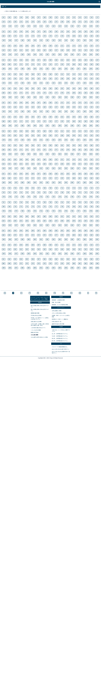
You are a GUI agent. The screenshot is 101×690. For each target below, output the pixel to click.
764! (80, 202)
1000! (97, 267)
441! (41, 111)
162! (68, 31)
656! (33, 173)
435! (4, 111)
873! (33, 235)
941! (41, 253)
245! (66, 54)
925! (45, 249)
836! (10, 225)
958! (45, 259)
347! (79, 83)
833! (91, 220)
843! (54, 225)
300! (97, 68)
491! (41, 125)
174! (39, 36)
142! (47, 26)
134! (97, 21)
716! (91, 188)
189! (29, 40)
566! (91, 145)
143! (54, 26)
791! (41, 211)
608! (45, 159)
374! (39, 92)
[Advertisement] (23, 280)
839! (29, 225)
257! (39, 60)
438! (22, 111)
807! (39, 216)
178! (62, 36)
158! (45, 31)
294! (60, 68)
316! (91, 74)
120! (15, 21)
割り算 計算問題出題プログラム (60, 340)
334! (97, 78)
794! (60, 211)
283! (91, 64)
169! (9, 36)
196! (72, 40)
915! (86, 245)
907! (39, 245)
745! (66, 196)
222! (27, 50)
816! (91, 216)
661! (62, 173)
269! (9, 64)
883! (91, 235)
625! (45, 164)
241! (41, 54)
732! (86, 192)
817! (97, 216)
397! (79, 97)
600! (97, 154)
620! (15, 164)
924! (39, 249)
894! (60, 239)
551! (4, 145)
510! (56, 131)
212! (68, 45)
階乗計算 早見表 (34, 332)
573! (33, 149)
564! (80, 145)
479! (68, 121)
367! (97, 88)
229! (68, 50)
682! (86, 178)
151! (4, 31)
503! (15, 131)
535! (4, 139)
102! (9, 17)
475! (45, 121)
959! (50, 259)
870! (15, 235)
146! (72, 26)
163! (74, 31)
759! (50, 202)
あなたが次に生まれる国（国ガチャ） (61, 349)
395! (66, 97)
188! (22, 40)
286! (10, 68)
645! (66, 168)
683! (91, 178)
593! (54, 154)
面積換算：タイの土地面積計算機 (60, 304)
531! (80, 135)
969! (9, 263)
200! (97, 40)
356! (33, 88)
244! (60, 54)
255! (27, 60)
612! (68, 159)
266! (91, 60)
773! (33, 206)
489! (29, 125)
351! (4, 88)
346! (72, 83)
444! (60, 111)
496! (72, 125)
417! (97, 102)
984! (97, 263)
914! (80, 245)
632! (86, 164)
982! (86, 263)
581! (80, 149)
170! (15, 36)
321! (21, 78)
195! (66, 40)
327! (56, 78)
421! (21, 107)
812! (68, 216)
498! (85, 125)
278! (62, 64)
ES (21, 293)
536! (10, 139)
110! (56, 17)
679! (68, 178)
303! (15, 74)
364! (80, 88)
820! (15, 220)
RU (71, 293)
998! (85, 267)
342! (47, 83)
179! (68, 36)
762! (68, 202)
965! (86, 259)
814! (80, 216)
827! (56, 220)
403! (15, 102)
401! (4, 102)
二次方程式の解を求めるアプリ (38, 327)
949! (91, 253)
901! (4, 245)
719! (9, 192)
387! (16, 97)
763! (74, 202)
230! (74, 50)
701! (4, 188)
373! (33, 92)
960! (56, 259)
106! (33, 17)
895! (66, 239)
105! (27, 17)
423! (33, 107)
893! (54, 239)
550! (97, 139)
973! (33, 263)
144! (60, 26)
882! (86, 235)
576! (50, 149)
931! (80, 249)
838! (22, 225)
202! (9, 45)
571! (21, 149)
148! (85, 26)
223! (33, 50)
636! (10, 168)
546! (72, 139)
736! (10, 196)
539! (29, 139)
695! (66, 182)
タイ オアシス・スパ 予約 (39, 298)
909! (50, 245)
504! (21, 131)
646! (72, 168)
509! (50, 131)
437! (16, 111)
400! (97, 97)
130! (74, 21)
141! (41, 26)
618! (4, 164)
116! (91, 17)
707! (39, 188)
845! (66, 225)
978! (62, 263)
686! (10, 182)
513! (74, 131)
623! (33, 164)
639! (29, 168)
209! (50, 45)
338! (22, 83)
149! (91, 26)
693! (54, 182)
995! (66, 267)
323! (33, 78)
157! (39, 31)
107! (39, 17)
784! (97, 206)
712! (68, 188)
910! (56, 245)
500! (97, 125)
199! (91, 40)
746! (72, 196)
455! (27, 117)
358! (45, 88)
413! (74, 102)
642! (47, 168)
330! (74, 78)
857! (39, 230)
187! (16, 40)
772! (27, 206)
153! (15, 31)
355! (27, 88)
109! (50, 17)
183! (91, 36)
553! (15, 145)
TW (55, 293)
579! (68, 149)
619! (9, 164)
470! (15, 121)
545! (66, 139)
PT (29, 293)
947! (79, 253)
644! (60, 168)
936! (10, 253)
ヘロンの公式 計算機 (36, 330)
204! (21, 45)
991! (41, 267)
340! (35, 83)
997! (79, 267)
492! (47, 125)
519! (9, 135)
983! (91, 263)
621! (21, 164)
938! (22, 253)
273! (33, 64)
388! (22, 97)
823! (33, 220)
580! (74, 149)
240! (35, 54)
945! (66, 253)
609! (50, 159)
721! (21, 192)
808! (45, 216)
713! (74, 188)
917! (97, 245)
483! (91, 121)
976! (50, 263)
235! (4, 54)
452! (9, 117)
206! (33, 45)
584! (97, 149)
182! (86, 36)
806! (33, 216)
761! (62, 202)
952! (9, 259)
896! (72, 239)
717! (97, 188)
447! (79, 111)
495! (66, 125)
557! (39, 145)
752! (9, 202)
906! (33, 245)
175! (45, 36)
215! (86, 45)
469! (9, 121)
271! (21, 64)
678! (62, 178)
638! (22, 168)
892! (47, 239)
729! (68, 192)
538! (22, 139)
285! (4, 68)
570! (15, 149)
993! (54, 267)
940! (35, 253)
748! (85, 196)
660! (56, 173)
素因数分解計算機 (35, 313)
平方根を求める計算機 (36, 315)
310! (56, 74)
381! (80, 92)
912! (68, 245)
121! (21, 21)
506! (33, 131)
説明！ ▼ (4, 6)
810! (56, 216)
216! (91, 45)
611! (62, 159)
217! (97, 45)
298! (85, 68)
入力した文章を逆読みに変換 (59, 313)
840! (35, 225)
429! (68, 107)
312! (68, 74)
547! (79, 139)
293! (54, 68)
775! (45, 206)
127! (56, 21)
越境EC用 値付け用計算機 (58, 324)
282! (86, 64)
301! (4, 74)
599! (91, 154)
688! (22, 182)
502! (9, 131)
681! (80, 178)
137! (16, 26)
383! (91, 92)
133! (91, 21)
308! (45, 74)
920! (15, 249)
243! (54, 54)
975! (45, 263)
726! (50, 192)
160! (56, 31)
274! (39, 64)
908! (45, 245)
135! (4, 26)
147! (79, 26)
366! (91, 88)
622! (27, 164)
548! (85, 139)
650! (97, 168)
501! (4, 131)
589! (29, 154)
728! (62, 192)
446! (72, 111)
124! (39, 21)
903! (15, 245)
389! (29, 97)
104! (21, 17)
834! (97, 220)
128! (62, 21)
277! (56, 64)
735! (4, 196)
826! (50, 220)
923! (33, 249)
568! (4, 149)
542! (47, 139)
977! (56, 263)
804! (21, 216)
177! (56, 36)
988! (22, 267)
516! (91, 131)
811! (62, 216)
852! (9, 230)
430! (74, 107)
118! (4, 21)
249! (91, 54)
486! (10, 125)
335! (4, 83)
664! (80, 173)
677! (56, 178)
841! (41, 225)
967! (97, 259)
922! (27, 249)
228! (62, 50)
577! (56, 149)
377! (56, 92)
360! (56, 88)
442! (47, 111)
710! (56, 188)
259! (50, 60)
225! (45, 50)
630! (74, 164)
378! (62, 92)
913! (74, 245)
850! (97, 225)
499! (91, 125)
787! (16, 211)
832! (86, 220)
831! (80, 220)
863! (74, 230)
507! (39, 131)
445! (66, 111)
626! (50, 164)
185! (4, 40)
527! (56, 135)
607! (39, 159)
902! (9, 245)
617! (97, 159)
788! (22, 211)
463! (74, 117)
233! (91, 50)
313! (74, 74)
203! (15, 45)
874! (39, 235)
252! (9, 60)
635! (4, 168)
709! (50, 188)
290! (35, 68)
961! (62, 259)
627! (56, 164)
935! (4, 253)
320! (15, 78)
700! (97, 182)
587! (16, 154)
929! (68, 249)
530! (74, 135)
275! (45, 64)
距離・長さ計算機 (56, 302)
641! (41, 168)
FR (38, 293)
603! (15, 159)
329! (68, 78)
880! (74, 235)
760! (56, 202)
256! (33, 60)
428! (62, 107)
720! (15, 192)
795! (66, 211)
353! (15, 88)
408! (45, 102)
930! (74, 249)
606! (33, 159)
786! (10, 211)
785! (4, 211)
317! (97, 74)
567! (97, 145)
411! (62, 102)
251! (4, 60)
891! (41, 239)
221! (21, 50)
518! (4, 135)
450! (97, 111)
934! (97, 249)
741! (41, 196)
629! (68, 164)
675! (45, 178)
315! (86, 74)
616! (91, 159)
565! (86, 145)
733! (91, 192)
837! (16, 225)
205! (27, 45)
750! (97, 196)
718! (4, 192)
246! (72, 54)
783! (91, 206)
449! (91, 111)
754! (21, 202)
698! (85, 182)
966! (91, 259)
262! (68, 60)
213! (74, 45)
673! (33, 178)
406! (33, 102)
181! (80, 36)
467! (97, 117)
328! (62, 78)
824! (39, 220)
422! (27, 107)
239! (29, 54)
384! (97, 92)
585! (4, 154)
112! (68, 17)
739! (29, 196)
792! (47, 211)
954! (21, 259)
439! (29, 111)
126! (50, 21)
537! (16, 139)
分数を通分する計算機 (36, 321)
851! (4, 230)
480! (74, 121)
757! (39, 202)
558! (45, 145)
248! (85, 54)
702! (9, 188)
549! (91, 139)
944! (60, 253)
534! (97, 135)
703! (15, 188)
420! (15, 107)
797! (79, 211)
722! (27, 192)
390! (35, 97)
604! (21, 159)
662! (68, 173)
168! (4, 36)
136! (10, 26)
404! (21, 102)
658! (45, 173)
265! (86, 60)
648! (85, 168)
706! (33, 188)
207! (39, 45)
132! (86, 21)
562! (68, 145)
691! (41, 182)
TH (63, 293)
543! (54, 139)
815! (86, 216)
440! (35, 111)
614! (80, 159)
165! (86, 31)
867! (97, 230)
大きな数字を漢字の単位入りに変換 (39, 337)
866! (91, 230)
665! (86, 173)
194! (60, 40)
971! (21, 263)
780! (74, 206)
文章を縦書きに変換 (56, 310)
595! (66, 154)
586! (10, 154)
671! (21, 178)
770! (15, 206)
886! (10, 239)
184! (97, 36)
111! (62, 17)
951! (4, 259)
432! (86, 107)
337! (16, 83)
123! (33, 21)
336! (10, 83)
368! (4, 92)
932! (86, 249)
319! (9, 78)
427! (56, 107)
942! (47, 253)
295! (66, 68)
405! (27, 102)
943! (54, 253)
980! (74, 263)
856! (33, 230)
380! (74, 92)
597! (79, 154)
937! (16, 253)
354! (21, 88)
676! (50, 178)
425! (45, 107)
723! (33, 192)
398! (85, 97)
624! (39, 164)
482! (86, 121)
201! (4, 45)
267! (97, 60)
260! (56, 60)
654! (21, 173)
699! (91, 182)
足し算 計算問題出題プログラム (60, 333)
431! (80, 107)
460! (56, 117)
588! (22, 154)
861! (62, 230)
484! (97, 121)
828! (62, 220)
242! (47, 54)
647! (79, 168)
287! (16, 68)
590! (35, 154)
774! (39, 206)
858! (45, 230)
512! (68, 131)
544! (60, 139)
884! (97, 235)
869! (9, 235)
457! (39, 117)
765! (86, 202)
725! (45, 192)
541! (41, 139)
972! (27, 263)
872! (27, 235)
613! (74, 159)
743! (54, 196)
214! (80, 45)
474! (39, 121)
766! (91, 202)
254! (21, 60)
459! (50, 117)
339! (29, 83)
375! (45, 92)
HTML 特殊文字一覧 (56, 321)
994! (60, 267)
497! (79, 125)
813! (74, 216)
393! (54, 97)
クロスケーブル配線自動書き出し (60, 346)
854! (21, 230)
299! (91, 68)
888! (22, 239)
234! (97, 50)
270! (15, 64)
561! (62, 145)
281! (80, 64)
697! (79, 182)
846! (72, 225)
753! (15, 202)
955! (27, 259)
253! (15, 60)
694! (60, 182)
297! (79, 68)
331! (80, 78)
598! (85, 154)
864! (80, 230)
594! (60, 154)
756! (33, 202)
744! (60, 196)
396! (72, 97)
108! (45, 17)
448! (85, 111)
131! (80, 21)
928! (62, 249)
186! (10, 40)
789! (29, 211)
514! (80, 131)
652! (9, 173)
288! (22, 68)
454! (21, 117)
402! (9, 102)
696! (72, 182)
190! (35, 40)
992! (47, 267)
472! (27, 121)
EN (5, 293)
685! (4, 182)
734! (97, 192)
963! (74, 259)
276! (50, 64)
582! (86, 149)
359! (50, 88)
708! (45, 188)
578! (62, 149)
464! (80, 117)
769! (9, 206)
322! (27, 78)
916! (91, 245)
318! (4, 78)
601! (4, 159)
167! (97, 31)
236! (10, 54)
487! (16, 125)
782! (86, 206)
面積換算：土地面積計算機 (58, 300)
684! (97, 178)
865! (86, 230)
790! (35, 211)
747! (79, 196)
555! (27, 145)
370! (15, 92)
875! (45, 235)
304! (21, 74)
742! (47, 196)
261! (62, 60)
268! (4, 64)
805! (27, 216)
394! (60, 97)
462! (68, 117)
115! (86, 17)
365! (86, 88)
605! (27, 159)
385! (4, 97)
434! (97, 107)
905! (27, 245)
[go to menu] (99, 1)
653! (15, 173)
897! (79, 239)
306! (33, 74)
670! (15, 178)
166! (91, 31)
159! (50, 31)
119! (9, 21)
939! (29, 253)
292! (47, 68)
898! (85, 239)
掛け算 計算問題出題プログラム (60, 338)
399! (91, 97)
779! (68, 206)
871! (21, 235)
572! (27, 149)
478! (62, 121)
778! (62, 206)
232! (86, 50)
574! (39, 149)
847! (79, 225)
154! (21, 31)
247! (79, 54)
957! (39, 259)
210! (56, 45)
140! (35, 26)
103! (15, 17)
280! (74, 64)
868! (4, 235)
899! (91, 239)
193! (54, 40)
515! (86, 131)
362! (68, 88)
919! (9, 249)
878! (62, 235)
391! (41, 97)
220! (15, 50)
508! (45, 131)
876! (50, 235)
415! (86, 102)
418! (4, 107)
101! (4, 17)
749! (91, 196)
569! (9, 149)
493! (54, 125)
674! (39, 178)
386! (10, 97)
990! (35, 267)
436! (10, 111)
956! (33, 259)
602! (9, 159)
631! (80, 164)
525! (45, 135)
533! (91, 135)
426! (50, 107)
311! (62, 74)
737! (16, 196)
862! (68, 230)
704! (21, 188)
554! (21, 145)
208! (45, 45)
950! (97, 253)
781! (80, 206)
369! (9, 92)
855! (27, 230)
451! (4, 117)
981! (80, 263)
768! (4, 206)
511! (62, 131)
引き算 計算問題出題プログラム (60, 336)
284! (97, 64)
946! (72, 253)
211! (62, 45)
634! (97, 164)
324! (39, 78)
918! (4, 249)
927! (56, 249)
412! (68, 102)
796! (72, 211)
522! (27, 135)
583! (91, 149)
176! (50, 36)
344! (60, 83)
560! (56, 145)
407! (39, 102)
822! (27, 220)
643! (54, 168)
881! (80, 235)
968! (4, 263)
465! (86, 117)
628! (62, 164)
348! (85, 83)
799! (91, 211)
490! (35, 125)
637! (16, 168)
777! (56, 206)
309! (50, 74)
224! (39, 50)
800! (97, 211)
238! (22, 54)
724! (39, 192)
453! (15, 117)
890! (35, 239)
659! (50, 173)
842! (47, 225)
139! (29, 26)
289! (29, 68)
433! (91, 107)
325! (45, 78)
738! (22, 196)
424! (39, 107)
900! (97, 239)
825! (45, 220)
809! (50, 216)
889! (29, 239)
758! (45, 202)
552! (9, 145)
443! (54, 111)
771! (21, 206)
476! (50, 121)
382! (86, 92)
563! (74, 145)
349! (91, 83)
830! (74, 220)
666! (91, 173)
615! (86, 159)
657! (39, 173)
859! (50, 230)
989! (29, 267)
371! (21, 92)
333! (91, 78)
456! (33, 117)
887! (16, 239)
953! (15, 259)
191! (41, 40)
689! (29, 182)
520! (15, 135)
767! (97, 202)
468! (4, 121)
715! (86, 188)
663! (74, 173)
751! (4, 202)
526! (50, 135)
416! (91, 102)
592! (47, 154)
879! (68, 235)
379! (68, 92)
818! (4, 220)
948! (85, 253)
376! (50, 92)
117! (97, 17)
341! (41, 83)
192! (47, 40)
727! (56, 192)
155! (27, 31)
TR (96, 293)
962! (68, 259)
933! (91, 249)
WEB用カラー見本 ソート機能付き (60, 319)
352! (9, 88)
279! (68, 64)
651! (4, 173)
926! (50, 249)
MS (80, 293)
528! (62, 135)
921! (21, 249)
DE (46, 293)
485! (4, 125)
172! (27, 36)
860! (56, 230)
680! (74, 178)
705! (27, 188)
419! (9, 107)
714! (80, 188)
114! (80, 17)
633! (91, 164)
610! (56, 159)
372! (27, 92)
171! (21, 36)
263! (74, 60)
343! (54, 83)
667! (97, 173)
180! (74, 36)
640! (35, 168)
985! (4, 267)
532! (86, 135)
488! (22, 125)
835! (4, 225)
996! (72, 267)
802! (9, 216)
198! (85, 40)
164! (80, 31)
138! (22, 26)
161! (62, 31)
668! (4, 178)
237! (16, 54)
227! (56, 50)
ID (88, 293)
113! (74, 17)
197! (79, 40)
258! (45, 60)
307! (39, 74)
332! (86, 78)
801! (4, 216)
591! (41, 154)
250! (97, 54)
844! (60, 225)
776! (50, 206)
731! (80, 192)
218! (4, 50)
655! (27, 173)
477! (56, 121)
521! (21, 135)
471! (21, 121)
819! (9, 220)
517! (97, 131)
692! (47, 182)
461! (62, 117)
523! (33, 135)
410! (56, 102)
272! (27, 64)
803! (15, 216)
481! (80, 121)
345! (66, 83)
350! (97, 83)
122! (27, 21)
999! (91, 267)
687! (16, 182)
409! (50, 102)
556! (33, 145)
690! (35, 182)
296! (72, 68)
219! (9, 50)
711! (62, 188)
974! (39, 263)
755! (27, 202)
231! (80, 50)
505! (27, 131)
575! (45, 149)
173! (33, 36)
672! (27, 178)
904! (21, 245)
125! (45, 21)
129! (68, 21)
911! (62, 245)
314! (80, 74)
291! (41, 68)
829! (68, 220)
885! (4, 239)
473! (33, 121)
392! (47, 97)
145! (66, 26)
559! (50, 145)
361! (62, 88)
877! (56, 235)
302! (9, 74)
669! (9, 178)
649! (91, 168)
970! (15, 263)
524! (39, 135)
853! (15, 230)
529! (68, 135)
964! (80, 259)
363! (74, 88)
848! (85, 225)
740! (35, 196)
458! (45, 117)
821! (21, 220)
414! (80, 102)
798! (85, 211)
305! (27, 74)
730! (74, 192)
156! (33, 31)
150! (97, 26)
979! (68, 263)
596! (72, 154)
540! (35, 139)
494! (60, 125)
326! (50, 78)
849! (91, 225)
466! (91, 117)
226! (50, 50)
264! (80, 60)
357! (39, 88)
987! (16, 267)
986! (10, 267)
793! (54, 211)
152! (9, 31)
